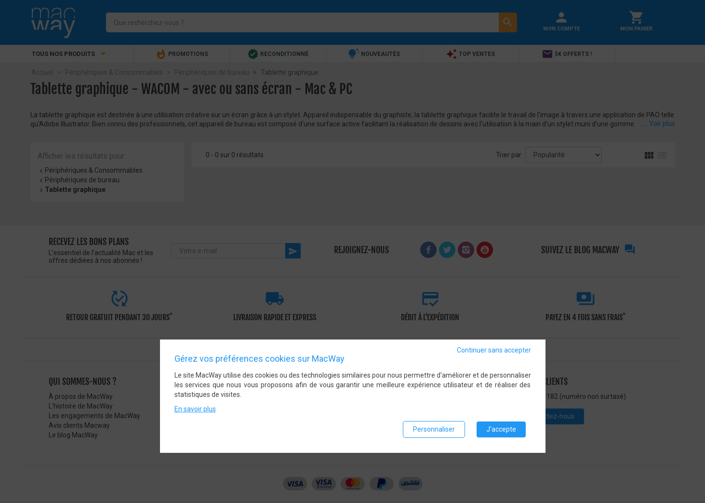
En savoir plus (195, 409)
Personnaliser (434, 430)
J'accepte (501, 430)
